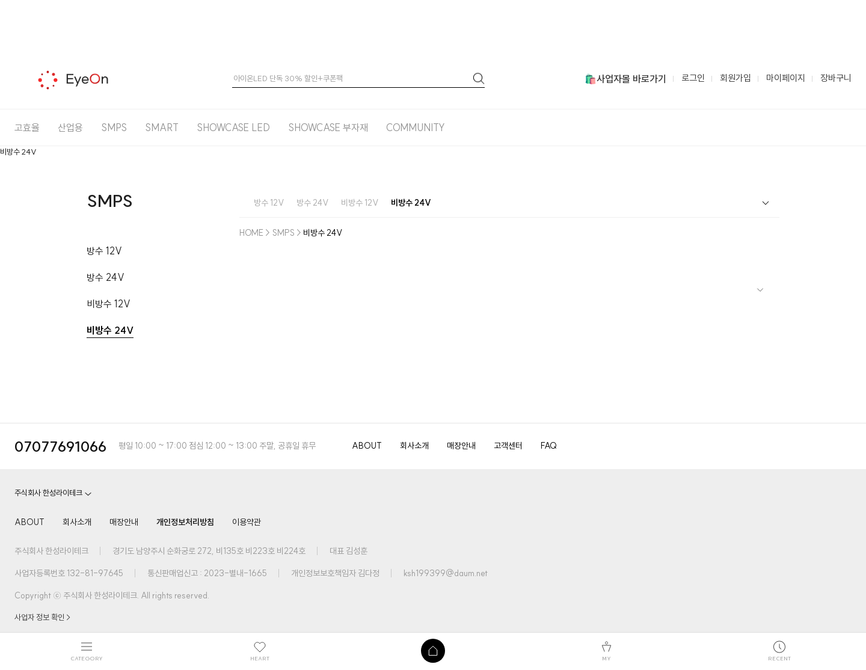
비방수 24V (110, 330)
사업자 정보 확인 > (42, 617)
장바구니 (836, 78)
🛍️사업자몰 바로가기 (625, 79)
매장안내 (461, 445)
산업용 (70, 127)
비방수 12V (109, 304)
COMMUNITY (415, 127)
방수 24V (105, 277)
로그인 (693, 78)
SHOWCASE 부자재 (328, 127)
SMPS (114, 127)
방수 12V (104, 251)
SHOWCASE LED (233, 127)
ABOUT (367, 445)
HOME (251, 232)
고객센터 (508, 445)
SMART (162, 127)
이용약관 (246, 522)
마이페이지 (785, 78)
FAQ (549, 445)
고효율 (27, 127)
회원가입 (735, 78)
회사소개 (414, 445)
